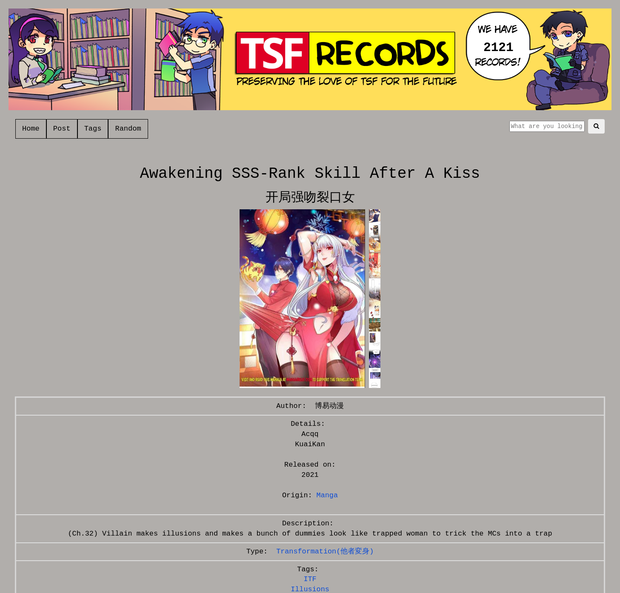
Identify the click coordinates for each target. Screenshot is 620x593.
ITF (309, 579)
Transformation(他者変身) (325, 551)
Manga (327, 495)
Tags (93, 129)
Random (128, 129)
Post (62, 129)
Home (31, 129)
